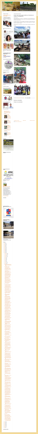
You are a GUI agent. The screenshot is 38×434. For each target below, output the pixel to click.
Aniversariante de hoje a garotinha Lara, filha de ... (7, 401)
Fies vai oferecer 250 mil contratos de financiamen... (7, 314)
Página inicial (24, 120)
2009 (4, 427)
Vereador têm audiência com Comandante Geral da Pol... (7, 274)
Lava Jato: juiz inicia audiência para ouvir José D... (7, 289)
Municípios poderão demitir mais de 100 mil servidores (7, 313)
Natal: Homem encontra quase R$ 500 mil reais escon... (7, 325)
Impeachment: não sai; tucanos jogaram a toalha (7, 409)
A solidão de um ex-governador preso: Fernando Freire (7, 347)
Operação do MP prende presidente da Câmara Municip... (7, 323)
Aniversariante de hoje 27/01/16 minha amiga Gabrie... (7, 302)
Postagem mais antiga (32, 120)
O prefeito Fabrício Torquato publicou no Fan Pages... (7, 276)
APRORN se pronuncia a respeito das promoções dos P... (7, 362)
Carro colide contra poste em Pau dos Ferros (7, 270)
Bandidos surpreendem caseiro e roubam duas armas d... (7, 317)
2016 (4, 252)
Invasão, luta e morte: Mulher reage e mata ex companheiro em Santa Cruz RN (9, 121)
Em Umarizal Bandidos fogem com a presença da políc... (7, 420)
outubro (5, 255)
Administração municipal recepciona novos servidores (7, 377)
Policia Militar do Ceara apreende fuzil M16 (6, 266)
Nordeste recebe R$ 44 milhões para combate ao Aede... (7, 417)
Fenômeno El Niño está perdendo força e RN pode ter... (7, 380)
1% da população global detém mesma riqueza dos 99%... (7, 385)
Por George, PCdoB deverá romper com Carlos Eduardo (7, 378)
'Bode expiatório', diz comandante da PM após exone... (7, 341)
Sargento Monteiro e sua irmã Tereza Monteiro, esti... (7, 304)
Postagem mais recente (16, 120)
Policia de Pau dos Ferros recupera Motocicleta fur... (7, 415)
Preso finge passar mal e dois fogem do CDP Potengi (7, 406)
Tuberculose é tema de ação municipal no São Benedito (7, 291)
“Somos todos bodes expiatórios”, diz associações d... (7, 335)
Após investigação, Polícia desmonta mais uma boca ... (7, 268)
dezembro (6, 253)
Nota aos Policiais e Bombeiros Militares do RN (7, 375)
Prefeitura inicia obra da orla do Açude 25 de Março (7, 359)
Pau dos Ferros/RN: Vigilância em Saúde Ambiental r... (7, 388)
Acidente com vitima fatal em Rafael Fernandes (7, 271)
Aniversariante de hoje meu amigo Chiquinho (7, 277)
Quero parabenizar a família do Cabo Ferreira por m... (7, 400)
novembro (6, 254)
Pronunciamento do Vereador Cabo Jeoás (7, 346)
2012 (4, 424)
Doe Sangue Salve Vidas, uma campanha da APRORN (7, 284)
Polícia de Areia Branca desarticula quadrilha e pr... (7, 331)
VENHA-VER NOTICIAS (6, 125)
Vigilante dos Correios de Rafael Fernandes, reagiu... (7, 279)
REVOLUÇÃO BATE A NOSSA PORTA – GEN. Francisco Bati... (7, 358)
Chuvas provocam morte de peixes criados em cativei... (7, 382)
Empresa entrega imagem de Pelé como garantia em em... (7, 368)
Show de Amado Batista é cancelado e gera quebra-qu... (7, 397)
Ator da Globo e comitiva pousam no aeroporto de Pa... (7, 293)
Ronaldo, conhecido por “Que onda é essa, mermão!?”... (7, 326)
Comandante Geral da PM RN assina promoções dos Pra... (7, 321)
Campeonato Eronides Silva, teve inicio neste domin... (7, 354)
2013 (4, 423)
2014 (4, 422)
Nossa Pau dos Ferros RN (7, 186)
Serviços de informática (7, 414)
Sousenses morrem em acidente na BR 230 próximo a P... (7, 403)
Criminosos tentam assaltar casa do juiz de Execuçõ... (7, 373)
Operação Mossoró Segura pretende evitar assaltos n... (7, 298)
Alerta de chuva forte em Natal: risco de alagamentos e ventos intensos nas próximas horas (7, 112)
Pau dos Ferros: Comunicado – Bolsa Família (7, 363)
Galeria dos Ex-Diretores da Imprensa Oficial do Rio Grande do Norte (9, 133)
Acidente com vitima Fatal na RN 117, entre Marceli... (7, 410)
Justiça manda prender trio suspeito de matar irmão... (7, 307)
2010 (4, 426)
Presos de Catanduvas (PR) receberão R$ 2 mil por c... (7, 392)
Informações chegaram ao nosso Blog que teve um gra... (7, 367)
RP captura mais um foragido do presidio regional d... (7, 405)
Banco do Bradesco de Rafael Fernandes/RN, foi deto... (7, 305)
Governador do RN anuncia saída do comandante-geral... (7, 349)
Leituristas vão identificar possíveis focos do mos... (7, 296)
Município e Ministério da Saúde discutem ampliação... (7, 412)
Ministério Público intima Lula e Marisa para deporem (7, 282)
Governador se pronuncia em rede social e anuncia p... (7, 328)
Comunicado (5, 413)
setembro (6, 256)
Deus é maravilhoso (6, 283)
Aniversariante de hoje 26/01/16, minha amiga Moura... (7, 320)
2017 (4, 251)
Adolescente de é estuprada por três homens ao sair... (7, 389)
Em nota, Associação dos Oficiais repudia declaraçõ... (7, 336)
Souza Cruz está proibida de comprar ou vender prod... (7, 418)
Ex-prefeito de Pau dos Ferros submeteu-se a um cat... (7, 353)
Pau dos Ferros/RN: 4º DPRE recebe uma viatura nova (7, 356)
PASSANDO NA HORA (6, 114)
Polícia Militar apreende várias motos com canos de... (7, 398)
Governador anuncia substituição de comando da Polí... (7, 351)
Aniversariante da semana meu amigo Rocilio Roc (7, 333)
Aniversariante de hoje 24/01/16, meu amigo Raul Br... (7, 330)
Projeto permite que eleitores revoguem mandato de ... (7, 344)
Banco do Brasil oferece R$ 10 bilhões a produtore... (7, 287)
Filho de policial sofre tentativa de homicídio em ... (7, 308)
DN (4, 374)
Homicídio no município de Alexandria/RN (7, 299)
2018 (4, 250)
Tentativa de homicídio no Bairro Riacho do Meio (7, 316)
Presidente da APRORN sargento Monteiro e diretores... (7, 295)
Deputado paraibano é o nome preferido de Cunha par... (7, 370)
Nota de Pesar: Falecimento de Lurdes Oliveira (7, 386)
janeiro (5, 263)
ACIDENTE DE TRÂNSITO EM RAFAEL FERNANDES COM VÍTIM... (7, 265)
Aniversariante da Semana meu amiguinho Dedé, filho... (7, 310)
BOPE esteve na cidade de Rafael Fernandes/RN (7, 301)
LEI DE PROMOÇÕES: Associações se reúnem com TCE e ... (7, 394)
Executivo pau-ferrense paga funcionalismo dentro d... (7, 286)
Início (3, 11)
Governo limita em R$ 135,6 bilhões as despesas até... (7, 391)
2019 (4, 249)
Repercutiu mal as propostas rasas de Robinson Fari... (7, 339)
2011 (4, 425)
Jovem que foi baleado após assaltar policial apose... (7, 342)
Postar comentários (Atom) (18, 121)
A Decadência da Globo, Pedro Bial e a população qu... (7, 365)
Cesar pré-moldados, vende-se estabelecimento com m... (7, 273)
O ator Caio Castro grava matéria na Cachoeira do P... (7, 280)
